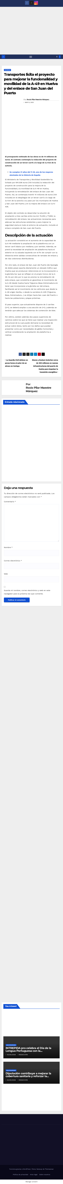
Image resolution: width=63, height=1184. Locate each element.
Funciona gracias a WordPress (20, 1169)
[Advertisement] (31, 37)
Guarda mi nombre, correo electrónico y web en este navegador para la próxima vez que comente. (27, 592)
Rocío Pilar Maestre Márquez (38, 99)
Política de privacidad (20, 1174)
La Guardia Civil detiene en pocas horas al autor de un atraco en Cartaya (16, 363)
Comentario (10, 502)
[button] (56, 57)
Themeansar (49, 1169)
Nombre (8, 547)
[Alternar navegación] (30, 56)
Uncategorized (11, 1045)
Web (6, 574)
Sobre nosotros (44, 1174)
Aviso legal (33, 1174)
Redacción (23, 1054)
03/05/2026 (11, 1054)
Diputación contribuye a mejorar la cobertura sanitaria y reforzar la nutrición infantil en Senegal (28, 1076)
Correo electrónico (13, 561)
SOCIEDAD (7, 70)
